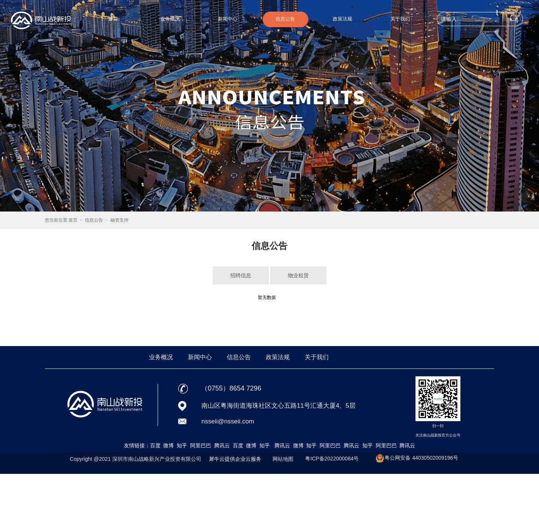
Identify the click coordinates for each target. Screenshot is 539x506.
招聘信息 (240, 275)
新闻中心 (227, 19)
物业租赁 (298, 275)
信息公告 (285, 19)
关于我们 (400, 19)
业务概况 (170, 19)
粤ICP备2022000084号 (332, 459)
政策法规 (342, 19)
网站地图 (282, 459)
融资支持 (119, 220)
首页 (113, 19)
